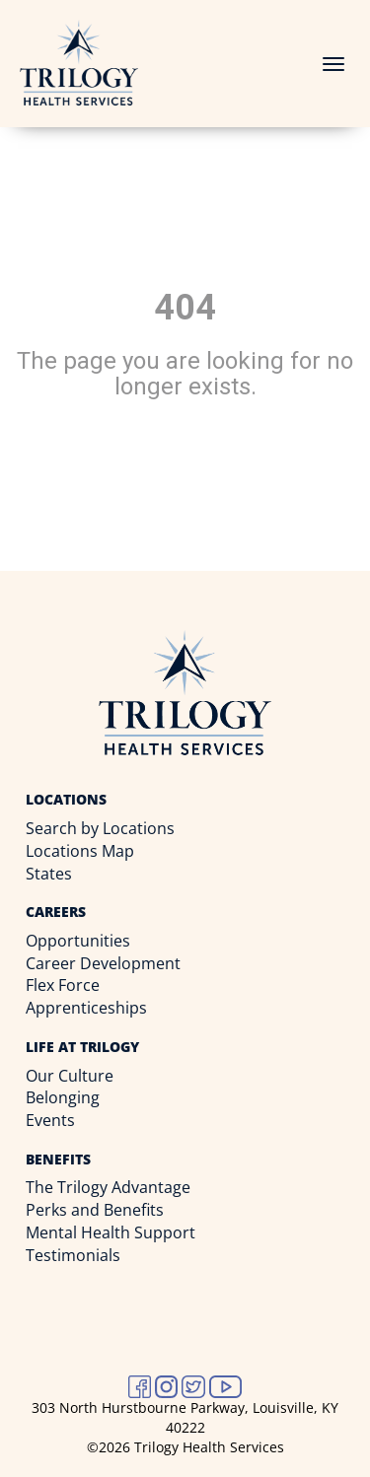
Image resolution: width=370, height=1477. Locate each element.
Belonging (63, 1097)
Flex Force (63, 985)
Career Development (103, 963)
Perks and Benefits (95, 1210)
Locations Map (80, 851)
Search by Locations (100, 828)
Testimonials (73, 1255)
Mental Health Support (110, 1232)
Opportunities (78, 940)
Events (50, 1120)
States (49, 873)
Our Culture (69, 1076)
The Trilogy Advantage (108, 1187)
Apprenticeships (86, 1008)
